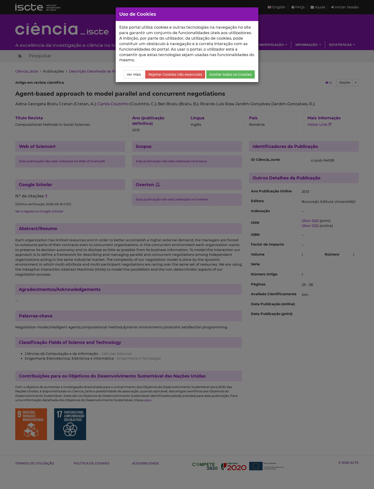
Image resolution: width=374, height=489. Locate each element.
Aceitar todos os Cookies (230, 74)
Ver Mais (134, 74)
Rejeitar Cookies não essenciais (175, 74)
